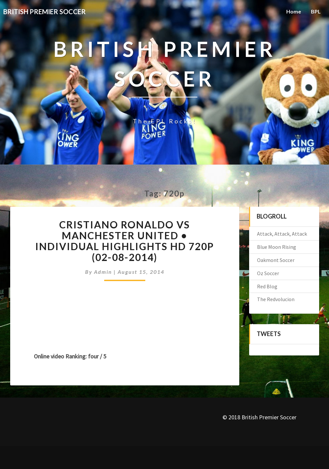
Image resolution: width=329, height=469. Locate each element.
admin (103, 272)
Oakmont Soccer (275, 260)
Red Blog (267, 286)
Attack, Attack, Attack (282, 233)
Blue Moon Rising (276, 247)
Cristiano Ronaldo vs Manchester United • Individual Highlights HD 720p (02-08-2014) (124, 241)
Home (293, 11)
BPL (316, 11)
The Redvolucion (275, 299)
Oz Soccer (268, 273)
